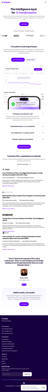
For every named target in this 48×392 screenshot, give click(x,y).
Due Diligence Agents (7, 348)
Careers (4, 363)
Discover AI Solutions (7, 333)
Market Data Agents (7, 341)
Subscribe (27, 374)
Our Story (4, 356)
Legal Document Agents (8, 343)
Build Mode (5, 359)
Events (3, 361)
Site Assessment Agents (8, 346)
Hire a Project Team (7, 331)
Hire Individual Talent (7, 328)
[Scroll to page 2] (24, 285)
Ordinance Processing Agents (10, 350)
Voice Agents (5, 339)
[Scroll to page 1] (22, 285)
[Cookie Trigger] (6, 323)
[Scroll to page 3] (26, 285)
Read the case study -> (8, 186)
